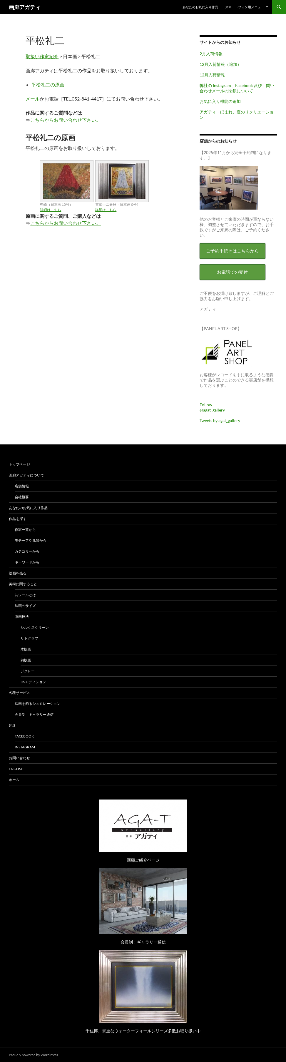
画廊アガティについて (26, 475)
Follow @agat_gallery (212, 407)
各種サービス (19, 692)
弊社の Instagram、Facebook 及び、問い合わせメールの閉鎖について (237, 88)
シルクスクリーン (35, 627)
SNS (12, 725)
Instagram (25, 747)
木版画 (26, 649)
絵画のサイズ (25, 605)
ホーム (14, 779)
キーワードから (27, 562)
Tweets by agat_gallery (220, 420)
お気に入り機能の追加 (220, 101)
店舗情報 (22, 486)
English (16, 769)
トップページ (19, 464)
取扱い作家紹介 (42, 56)
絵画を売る (17, 573)
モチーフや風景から (30, 540)
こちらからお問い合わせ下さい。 (65, 120)
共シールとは (25, 595)
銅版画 (26, 660)
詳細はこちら (50, 210)
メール (33, 98)
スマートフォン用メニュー (244, 7)
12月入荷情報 (212, 74)
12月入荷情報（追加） (220, 64)
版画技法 (22, 616)
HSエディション (33, 682)
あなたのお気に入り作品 (200, 7)
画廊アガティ (25, 7)
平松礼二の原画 (47, 84)
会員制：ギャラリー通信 (34, 714)
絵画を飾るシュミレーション (38, 703)
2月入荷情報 (211, 53)
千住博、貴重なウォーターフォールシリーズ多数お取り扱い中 (143, 1030)
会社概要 (22, 497)
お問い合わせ (19, 758)
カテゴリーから (27, 551)
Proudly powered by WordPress (33, 1055)
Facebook (24, 736)
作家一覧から (25, 529)
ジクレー (28, 671)
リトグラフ (29, 638)
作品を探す (17, 518)
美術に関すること (23, 584)
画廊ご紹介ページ (143, 859)
